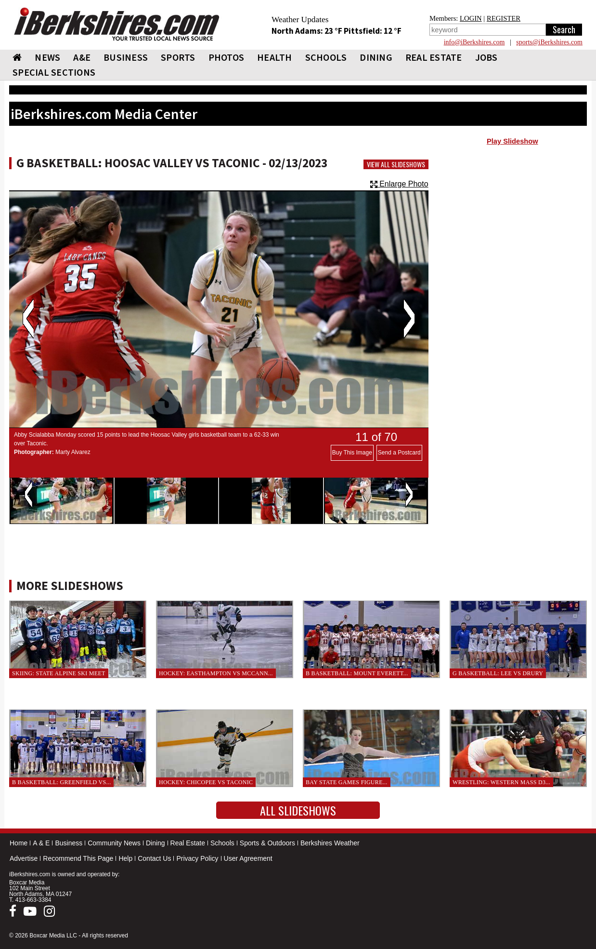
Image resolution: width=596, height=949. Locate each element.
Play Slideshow (512, 141)
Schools (222, 843)
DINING (376, 57)
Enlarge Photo (399, 184)
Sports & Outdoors (267, 843)
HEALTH (274, 57)
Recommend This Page (78, 858)
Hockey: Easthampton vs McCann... (216, 673)
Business (68, 843)
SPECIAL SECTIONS (54, 72)
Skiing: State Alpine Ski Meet (58, 673)
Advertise (24, 858)
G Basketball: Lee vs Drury (498, 673)
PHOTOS (226, 57)
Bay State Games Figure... (347, 782)
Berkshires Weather (330, 843)
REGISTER (503, 18)
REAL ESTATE (433, 57)
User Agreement (248, 858)
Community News (114, 843)
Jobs (486, 57)
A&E (82, 57)
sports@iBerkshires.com (549, 42)
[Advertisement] (512, 227)
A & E (41, 843)
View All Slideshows (396, 164)
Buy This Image (352, 452)
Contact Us (154, 858)
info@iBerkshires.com (474, 42)
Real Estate (187, 843)
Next (409, 318)
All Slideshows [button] (298, 810)
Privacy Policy (197, 858)
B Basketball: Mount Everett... (357, 673)
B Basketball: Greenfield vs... (61, 782)
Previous (28, 318)
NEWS (47, 57)
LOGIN (471, 18)
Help (125, 858)
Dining (155, 843)
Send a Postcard (399, 452)
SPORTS (178, 57)
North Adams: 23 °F (308, 31)
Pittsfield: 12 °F (373, 31)
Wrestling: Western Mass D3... (501, 782)
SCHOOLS (326, 57)
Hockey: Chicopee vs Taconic (206, 782)
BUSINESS (126, 57)
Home (18, 843)
